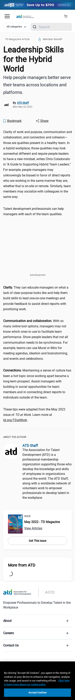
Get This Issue (37, 540)
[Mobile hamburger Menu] (7, 16)
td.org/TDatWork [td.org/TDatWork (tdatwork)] (15, 420)
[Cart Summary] (67, 16)
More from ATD (21, 565)
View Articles (33, 528)
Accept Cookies (37, 692)
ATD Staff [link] (23, 102)
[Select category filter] (16, 27)
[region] (37, 680)
